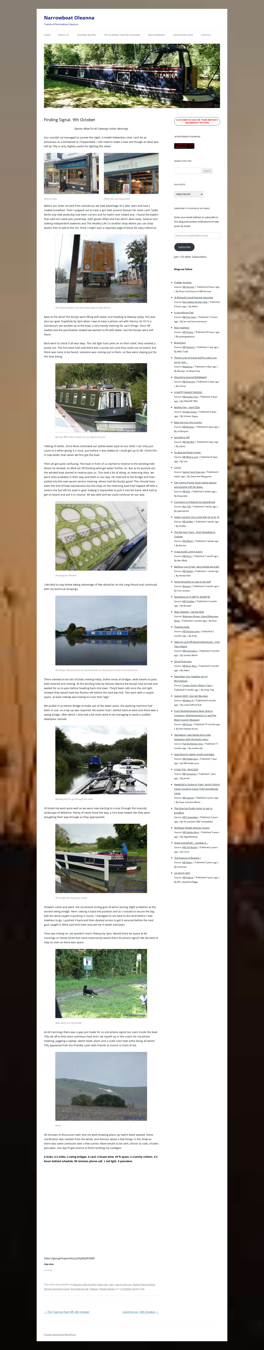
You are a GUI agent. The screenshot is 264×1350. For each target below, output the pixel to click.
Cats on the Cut (123, 1284)
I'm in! (177, 467)
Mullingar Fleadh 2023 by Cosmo (192, 827)
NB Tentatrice (189, 773)
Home (47, 35)
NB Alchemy (188, 347)
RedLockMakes (156, 35)
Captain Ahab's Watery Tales (197, 685)
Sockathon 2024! (183, 35)
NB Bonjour (188, 426)
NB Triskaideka (190, 817)
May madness (181, 327)
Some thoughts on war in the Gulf (192, 581)
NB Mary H (188, 700)
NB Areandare (189, 650)
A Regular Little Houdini (84, 1284)
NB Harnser (188, 286)
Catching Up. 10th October (141, 1312)
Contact (206, 35)
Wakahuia (187, 366)
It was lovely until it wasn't (188, 551)
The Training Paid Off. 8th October (66, 1312)
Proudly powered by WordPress (60, 1334)
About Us (63, 35)
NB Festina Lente (191, 631)
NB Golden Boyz (190, 832)
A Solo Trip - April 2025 (186, 769)
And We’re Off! (182, 437)
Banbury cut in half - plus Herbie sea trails (196, 566)
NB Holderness (190, 758)
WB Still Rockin (189, 847)
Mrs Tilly (186, 506)
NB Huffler (187, 521)
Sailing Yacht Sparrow (193, 471)
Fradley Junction (183, 282)
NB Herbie (187, 571)
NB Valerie (187, 877)
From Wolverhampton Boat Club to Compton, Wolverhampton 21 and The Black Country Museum (195, 715)
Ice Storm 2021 (182, 873)
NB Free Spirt (189, 316)
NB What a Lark (190, 456)
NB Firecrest (188, 381)
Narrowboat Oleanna (69, 17)
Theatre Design (107, 1289)
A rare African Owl (183, 312)
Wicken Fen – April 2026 (187, 407)
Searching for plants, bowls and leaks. (194, 754)
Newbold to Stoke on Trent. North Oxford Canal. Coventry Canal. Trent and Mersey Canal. (197, 789)
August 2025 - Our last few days (191, 696)
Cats (111, 1284)
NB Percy (187, 556)
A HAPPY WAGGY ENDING (188, 392)
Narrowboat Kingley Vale (195, 301)
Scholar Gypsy (189, 411)
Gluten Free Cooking (144, 1284)
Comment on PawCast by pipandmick (194, 502)
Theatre (93, 1289)
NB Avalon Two (190, 396)
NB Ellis (186, 491)
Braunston (180, 342)
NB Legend (188, 797)
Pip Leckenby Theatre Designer (122, 35)
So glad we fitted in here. (187, 452)
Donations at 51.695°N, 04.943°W (192, 596)
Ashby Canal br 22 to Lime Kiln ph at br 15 (196, 517)
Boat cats (103, 1284)
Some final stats (183, 661)
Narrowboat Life (79, 1289)
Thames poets (182, 627)
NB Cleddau (188, 601)
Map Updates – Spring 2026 (189, 611)
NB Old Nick (188, 441)
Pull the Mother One (192, 743)
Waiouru (186, 586)
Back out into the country (188, 422)
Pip (142, 1289)
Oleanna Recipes (86, 35)
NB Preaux (187, 332)
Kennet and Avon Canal (56, 1289)
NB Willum (187, 540)
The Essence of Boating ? (187, 858)
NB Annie (187, 724)
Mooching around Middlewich (190, 377)
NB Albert (187, 862)
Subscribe (184, 247)
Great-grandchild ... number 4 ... (191, 842)
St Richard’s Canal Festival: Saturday (193, 297)
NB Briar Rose (189, 665)
